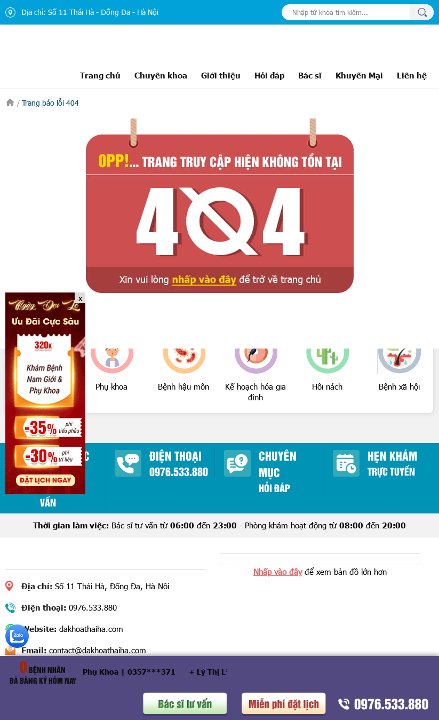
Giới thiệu (221, 75)
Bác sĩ (310, 75)
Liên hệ (412, 75)
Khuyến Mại (359, 75)
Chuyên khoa (160, 75)
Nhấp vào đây (277, 571)
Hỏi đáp (269, 75)
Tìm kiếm (422, 12)
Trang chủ (100, 75)
